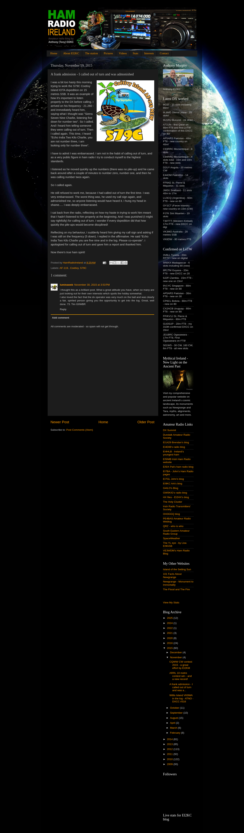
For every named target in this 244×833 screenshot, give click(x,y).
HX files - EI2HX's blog (176, 497)
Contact (164, 53)
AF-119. (64, 268)
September (176, 712)
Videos (123, 53)
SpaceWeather (171, 538)
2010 (170, 759)
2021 (170, 633)
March (174, 727)
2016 (170, 643)
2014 (170, 739)
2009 (170, 764)
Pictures (108, 53)
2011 (170, 754)
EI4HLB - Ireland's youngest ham (173, 453)
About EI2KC (71, 53)
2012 (170, 749)
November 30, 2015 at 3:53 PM (92, 284)
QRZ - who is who (173, 526)
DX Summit (169, 430)
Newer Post (60, 422)
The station (91, 53)
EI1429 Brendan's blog (176, 442)
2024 (170, 623)
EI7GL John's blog (173, 479)
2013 (170, 744)
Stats (135, 53)
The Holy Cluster (172, 501)
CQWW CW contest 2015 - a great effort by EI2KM (180, 664)
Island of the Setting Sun (177, 569)
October (175, 707)
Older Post (145, 422)
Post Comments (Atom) (79, 429)
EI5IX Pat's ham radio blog (178, 466)
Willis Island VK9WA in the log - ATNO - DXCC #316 (181, 698)
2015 (170, 648)
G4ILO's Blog (170, 488)
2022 (170, 628)
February (175, 732)
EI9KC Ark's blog (172, 483)
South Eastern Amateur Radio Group (176, 532)
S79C (83, 268)
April (173, 722)
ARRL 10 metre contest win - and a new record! (180, 676)
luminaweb (66, 284)
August (174, 717)
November (176, 657)
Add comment (60, 317)
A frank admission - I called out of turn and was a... (181, 687)
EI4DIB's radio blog (174, 447)
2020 (170, 638)
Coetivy (74, 268)
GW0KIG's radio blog (175, 492)
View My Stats (171, 602)
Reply (63, 309)
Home (53, 53)
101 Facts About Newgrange (172, 575)
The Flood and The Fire (176, 589)
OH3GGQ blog (171, 514)
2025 (170, 618)
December (176, 652)
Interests (149, 53)
